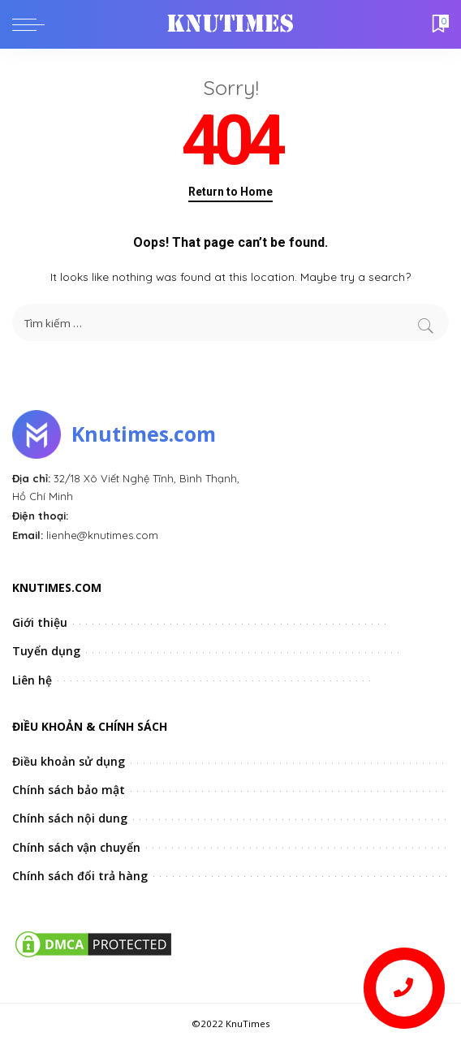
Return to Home (230, 191)
